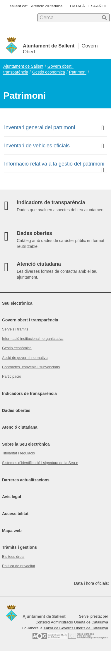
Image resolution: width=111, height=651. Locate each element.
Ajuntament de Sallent (23, 66)
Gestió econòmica (48, 72)
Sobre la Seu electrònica (26, 444)
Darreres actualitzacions (25, 480)
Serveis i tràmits (15, 329)
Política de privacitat (18, 566)
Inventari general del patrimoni (54, 128)
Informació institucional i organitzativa (32, 339)
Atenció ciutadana (47, 6)
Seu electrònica (17, 303)
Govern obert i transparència (30, 320)
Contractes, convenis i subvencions (31, 367)
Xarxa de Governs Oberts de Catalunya (75, 628)
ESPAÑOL (97, 6)
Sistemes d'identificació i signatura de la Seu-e (40, 463)
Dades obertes (16, 410)
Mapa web (12, 530)
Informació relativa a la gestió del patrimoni (54, 167)
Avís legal (11, 496)
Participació (11, 376)
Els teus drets (13, 557)
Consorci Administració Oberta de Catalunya (71, 622)
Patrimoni (77, 72)
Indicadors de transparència (29, 393)
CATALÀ (77, 6)
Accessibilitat (15, 513)
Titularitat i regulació (18, 453)
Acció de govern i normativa (24, 358)
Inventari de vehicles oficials (54, 146)
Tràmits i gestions (19, 547)
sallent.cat (19, 6)
